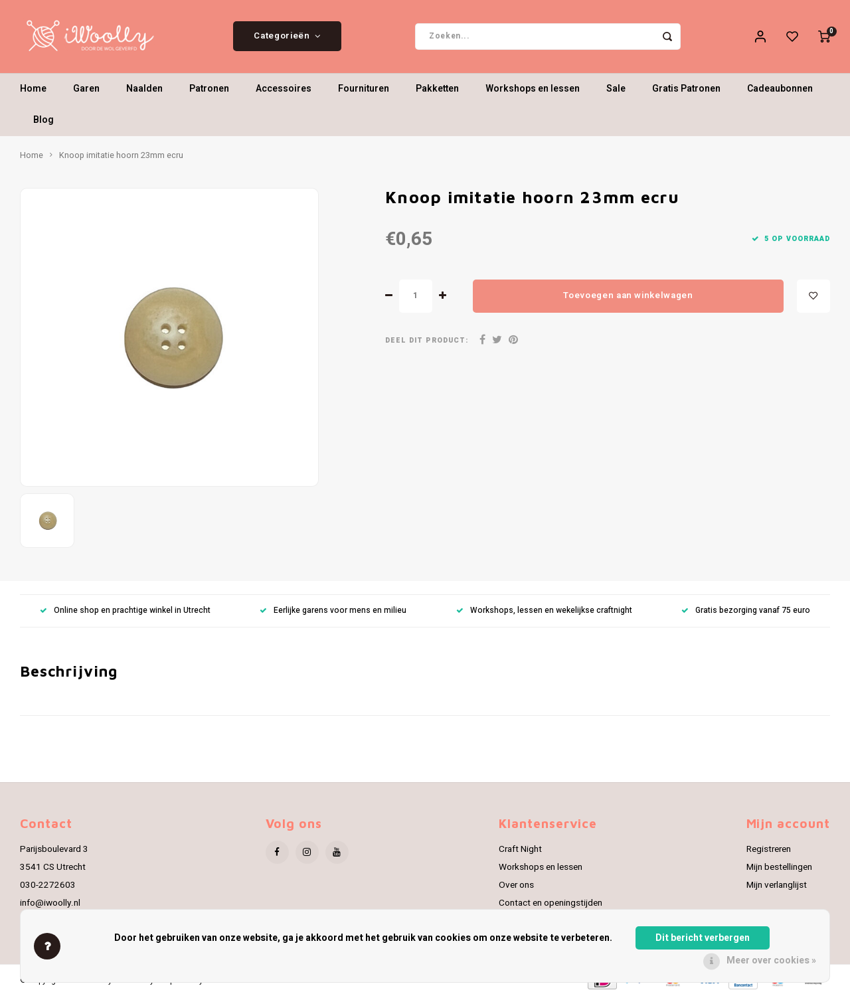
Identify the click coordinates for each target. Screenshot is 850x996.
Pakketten (437, 89)
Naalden (144, 89)
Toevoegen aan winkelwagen (628, 295)
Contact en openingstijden (550, 903)
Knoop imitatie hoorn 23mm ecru (121, 155)
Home (33, 89)
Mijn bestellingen (779, 867)
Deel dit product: (426, 340)
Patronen (209, 89)
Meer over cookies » (771, 960)
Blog (43, 120)
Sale (616, 89)
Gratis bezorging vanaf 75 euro (745, 610)
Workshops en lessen (532, 89)
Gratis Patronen (686, 89)
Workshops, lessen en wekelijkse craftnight (544, 610)
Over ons (516, 885)
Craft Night (520, 849)
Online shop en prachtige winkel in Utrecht (125, 610)
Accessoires (283, 89)
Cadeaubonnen (780, 89)
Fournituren (363, 89)
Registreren (768, 849)
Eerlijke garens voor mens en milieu (333, 610)
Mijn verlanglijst (776, 885)
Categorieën (287, 36)
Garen (86, 89)
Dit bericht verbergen (702, 938)
